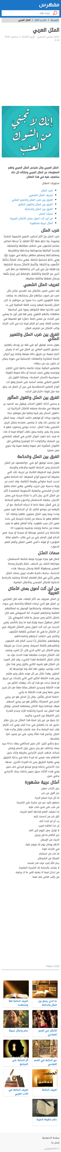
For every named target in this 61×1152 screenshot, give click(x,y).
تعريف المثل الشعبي (41, 195)
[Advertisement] (30, 74)
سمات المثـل (46, 213)
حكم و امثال (40, 20)
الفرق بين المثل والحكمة (39, 209)
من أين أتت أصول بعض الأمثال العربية (31, 218)
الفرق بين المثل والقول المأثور (35, 204)
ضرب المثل (47, 190)
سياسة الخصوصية (50, 1138)
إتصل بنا (55, 1143)
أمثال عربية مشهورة (41, 223)
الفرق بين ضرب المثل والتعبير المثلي (32, 199)
